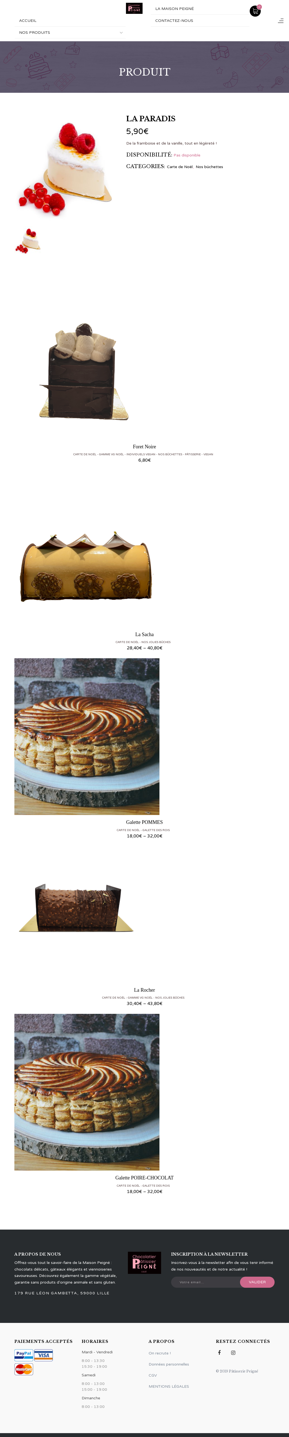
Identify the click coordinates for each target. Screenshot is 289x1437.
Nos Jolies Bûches (156, 642)
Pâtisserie (193, 454)
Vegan (208, 454)
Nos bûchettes (209, 166)
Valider (257, 1282)
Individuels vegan (141, 454)
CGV (153, 1375)
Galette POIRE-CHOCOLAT (144, 1178)
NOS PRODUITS (34, 32)
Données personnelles (169, 1364)
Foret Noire (144, 446)
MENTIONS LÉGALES (169, 1386)
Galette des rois (156, 830)
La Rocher (144, 990)
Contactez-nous (174, 20)
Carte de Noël (180, 166)
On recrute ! (160, 1353)
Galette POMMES (144, 822)
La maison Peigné (174, 8)
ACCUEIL (27, 20)
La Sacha (144, 634)
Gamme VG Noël (111, 454)
